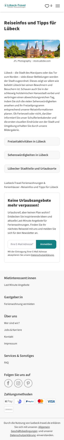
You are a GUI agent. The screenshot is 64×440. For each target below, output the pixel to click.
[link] (9, 382)
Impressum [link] (10, 343)
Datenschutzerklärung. (42, 255)
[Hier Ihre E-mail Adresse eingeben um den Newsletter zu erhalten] (22, 244)
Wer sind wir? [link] (12, 323)
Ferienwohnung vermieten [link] (19, 304)
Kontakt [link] (8, 337)
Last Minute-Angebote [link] (16, 285)
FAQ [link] (6, 363)
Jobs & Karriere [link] (13, 330)
